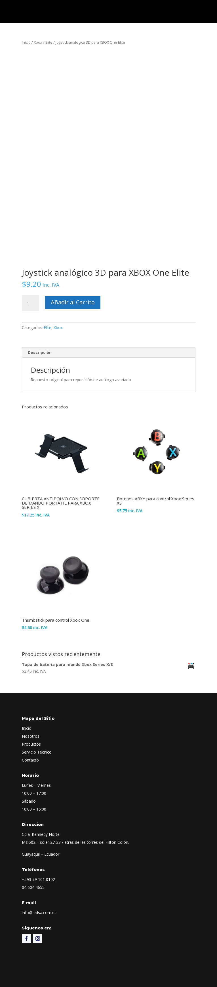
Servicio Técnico (37, 752)
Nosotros (30, 736)
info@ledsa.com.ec (39, 912)
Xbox (38, 42)
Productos (31, 744)
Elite (48, 42)
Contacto (30, 760)
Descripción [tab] (40, 352)
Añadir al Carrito (73, 302)
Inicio (26, 42)
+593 (38, 879)
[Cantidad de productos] (30, 303)
